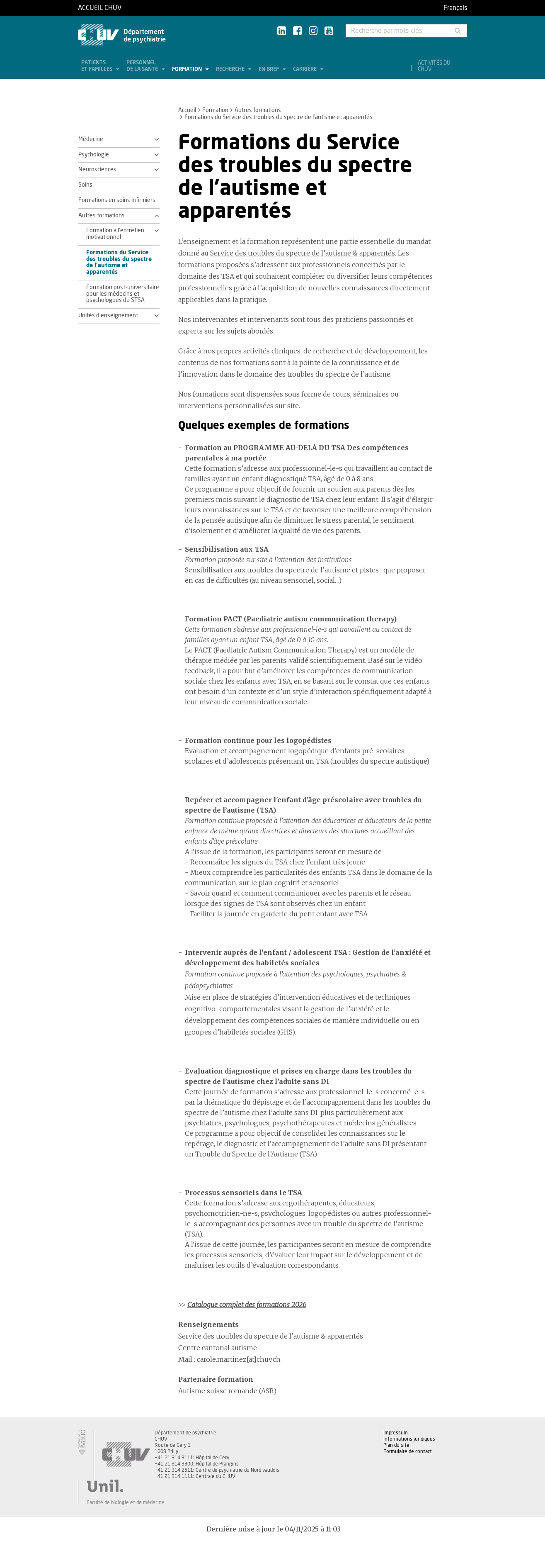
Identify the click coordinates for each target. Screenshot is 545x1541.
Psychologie (93, 155)
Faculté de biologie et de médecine (126, 1502)
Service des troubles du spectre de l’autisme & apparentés (302, 253)
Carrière (305, 69)
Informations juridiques (409, 1438)
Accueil (187, 110)
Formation (187, 69)
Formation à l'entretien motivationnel (115, 234)
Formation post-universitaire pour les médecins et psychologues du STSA (122, 294)
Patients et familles (97, 66)
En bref (269, 69)
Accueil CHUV (99, 8)
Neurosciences (97, 170)
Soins (85, 185)
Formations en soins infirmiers (116, 200)
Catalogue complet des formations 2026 (246, 1304)
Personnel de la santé (142, 66)
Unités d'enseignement (108, 316)
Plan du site (396, 1445)
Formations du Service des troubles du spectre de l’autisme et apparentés (119, 262)
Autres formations (258, 110)
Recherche (231, 69)
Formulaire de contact (407, 1451)
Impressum (395, 1432)
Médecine (90, 139)
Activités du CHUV (434, 66)
